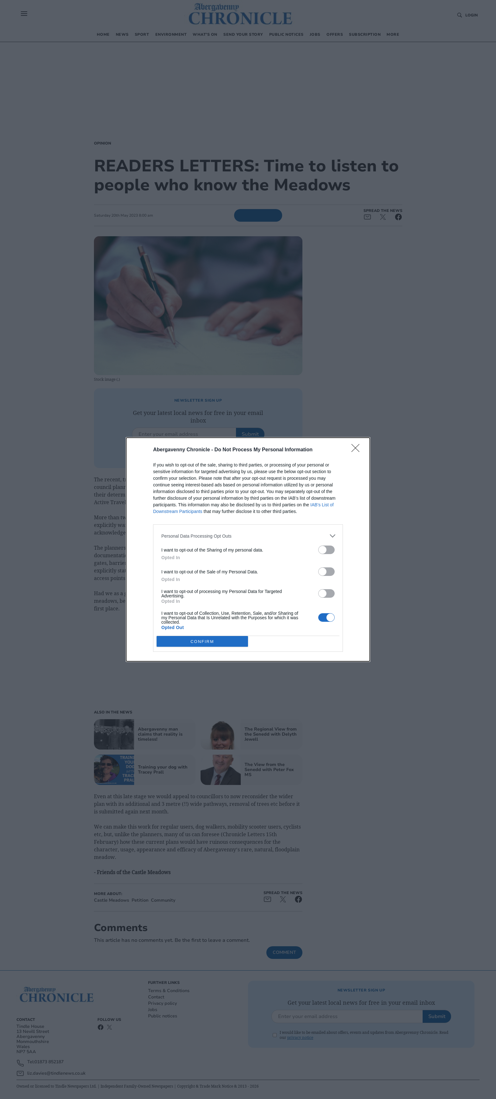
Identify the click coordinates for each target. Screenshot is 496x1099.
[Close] (357, 450)
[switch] (326, 550)
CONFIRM (202, 641)
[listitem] (248, 536)
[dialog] (248, 549)
